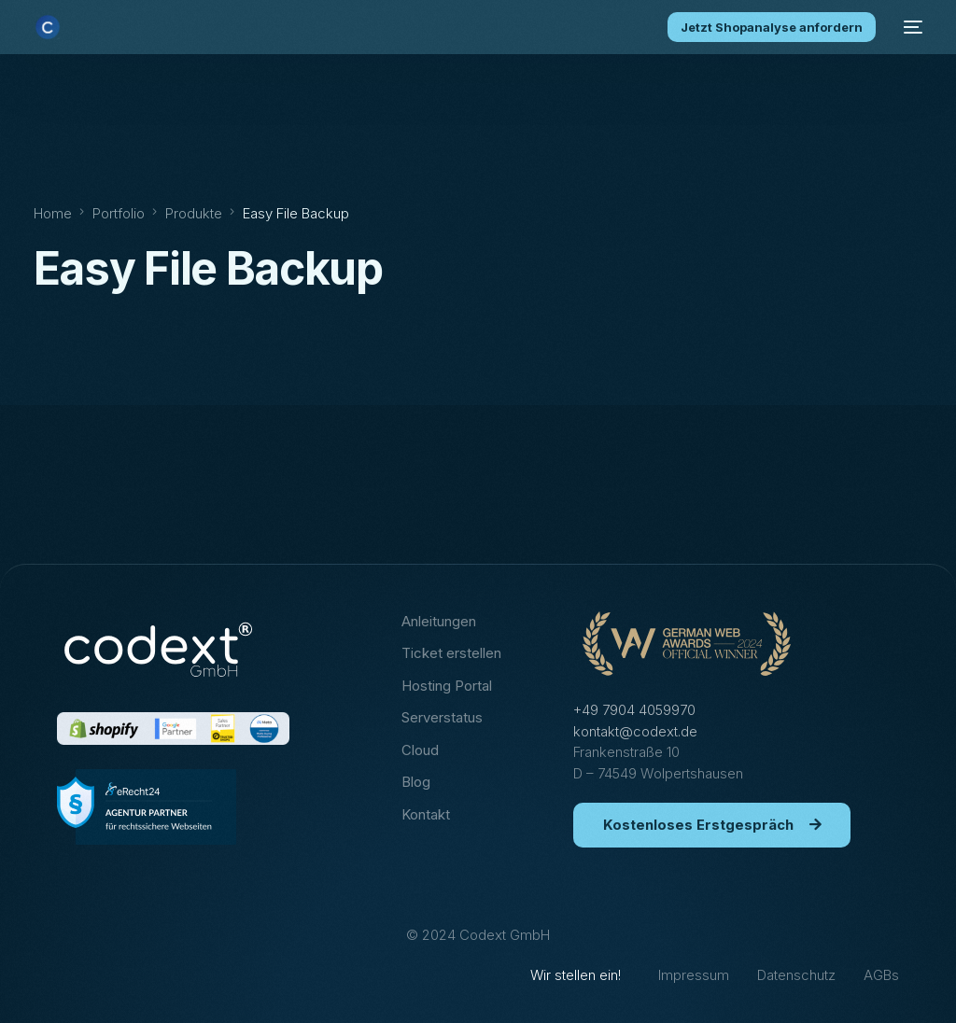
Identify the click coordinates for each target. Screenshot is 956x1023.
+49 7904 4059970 (634, 710)
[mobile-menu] (908, 27)
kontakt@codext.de (635, 731)
